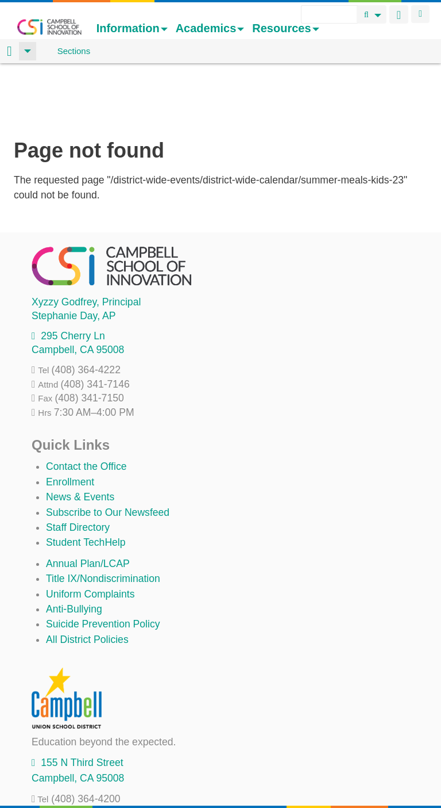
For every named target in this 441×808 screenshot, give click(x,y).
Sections (74, 51)
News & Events (80, 435)
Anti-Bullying (74, 547)
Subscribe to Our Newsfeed (107, 451)
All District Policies (87, 578)
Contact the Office (86, 405)
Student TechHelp (86, 481)
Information (132, 28)
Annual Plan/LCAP (88, 502)
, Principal (86, 240)
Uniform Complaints (90, 532)
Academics (210, 28)
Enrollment (70, 420)
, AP (73, 254)
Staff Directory (78, 466)
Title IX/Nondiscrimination (103, 517)
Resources (285, 28)
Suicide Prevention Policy (103, 562)
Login (420, 14)
